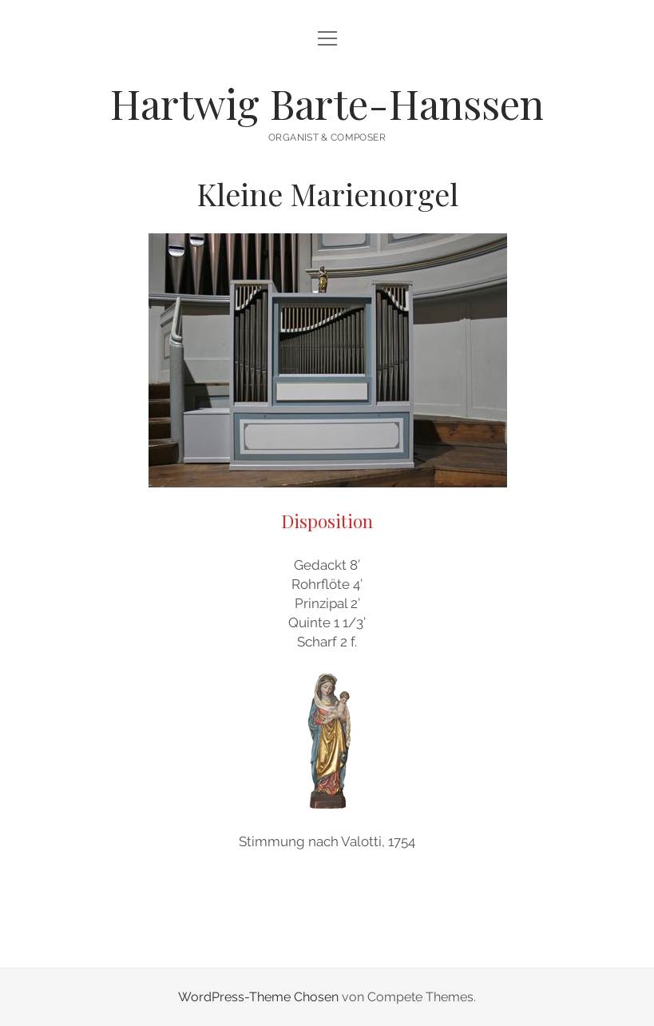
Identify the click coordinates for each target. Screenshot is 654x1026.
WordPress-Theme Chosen (258, 996)
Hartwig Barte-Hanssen (327, 103)
